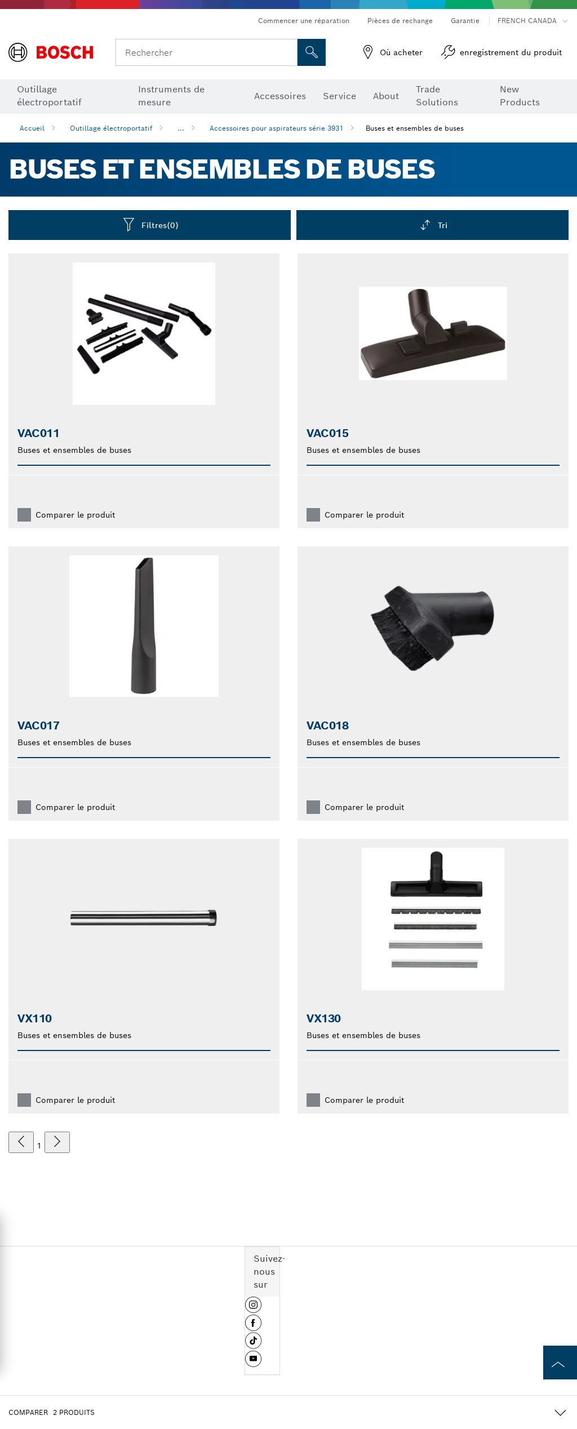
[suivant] (57, 1142)
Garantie (465, 20)
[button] (253, 1309)
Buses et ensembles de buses (415, 128)
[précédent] (21, 1142)
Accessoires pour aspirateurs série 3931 (276, 128)
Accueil (32, 128)
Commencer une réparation (303, 20)
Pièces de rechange (400, 20)
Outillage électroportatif (111, 128)
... (180, 128)
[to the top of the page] (560, 1362)
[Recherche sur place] (312, 52)
